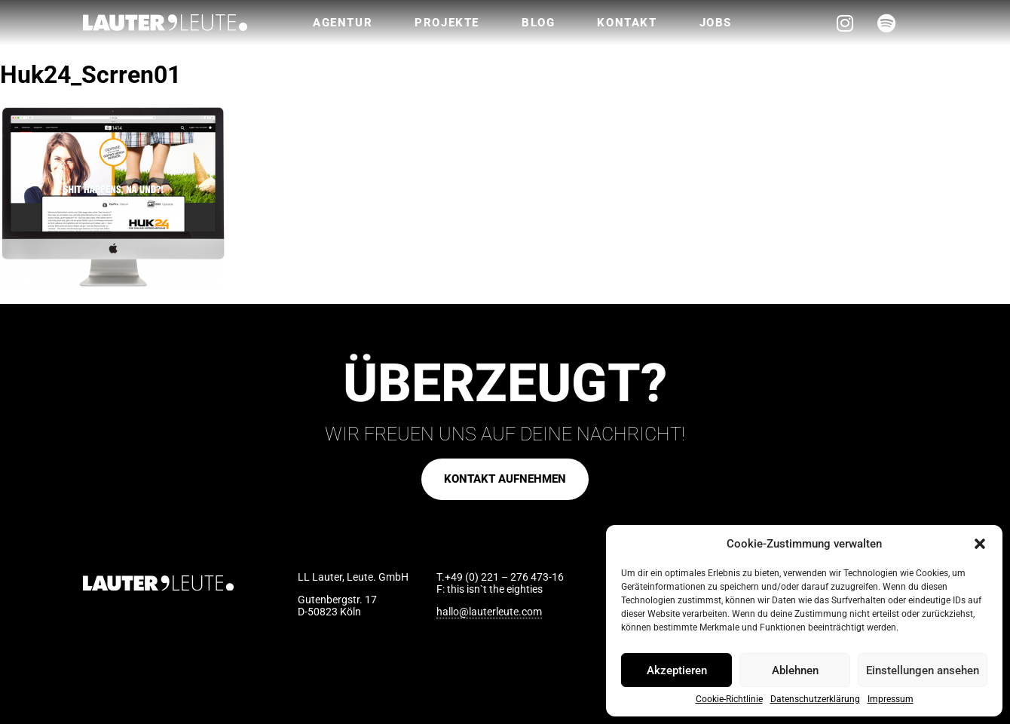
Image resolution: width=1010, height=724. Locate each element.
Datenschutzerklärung (815, 699)
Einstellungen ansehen (922, 670)
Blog (538, 22)
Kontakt (626, 22)
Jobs (715, 22)
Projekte (447, 22)
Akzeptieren (677, 670)
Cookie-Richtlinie (729, 699)
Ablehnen (795, 670)
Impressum (891, 699)
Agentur (342, 22)
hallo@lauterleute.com (489, 612)
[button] (979, 543)
